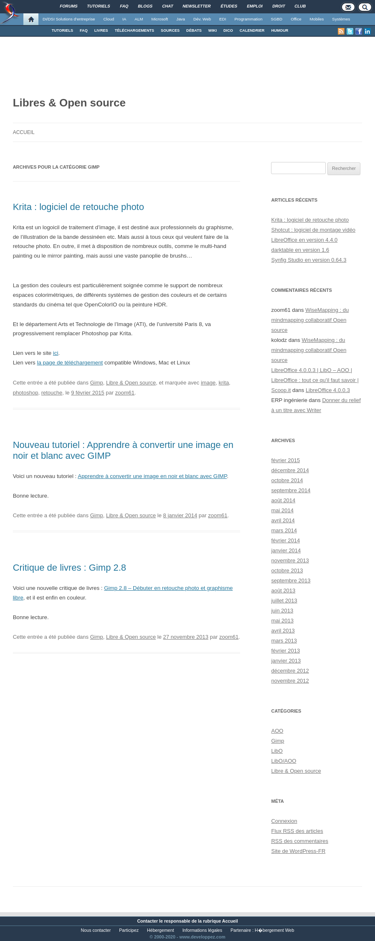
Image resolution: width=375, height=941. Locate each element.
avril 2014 (282, 520)
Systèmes (341, 19)
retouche (52, 393)
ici (55, 353)
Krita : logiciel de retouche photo (78, 207)
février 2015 (285, 460)
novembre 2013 (290, 560)
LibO (276, 751)
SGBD (276, 19)
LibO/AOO (283, 761)
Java (180, 19)
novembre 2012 (290, 681)
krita (224, 382)
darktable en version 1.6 (300, 250)
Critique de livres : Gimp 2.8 (69, 567)
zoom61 (124, 393)
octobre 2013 (287, 570)
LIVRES (101, 30)
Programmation (248, 19)
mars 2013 (283, 640)
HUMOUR (279, 30)
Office (296, 19)
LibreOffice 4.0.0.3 (328, 390)
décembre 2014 (290, 470)
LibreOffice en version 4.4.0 (304, 240)
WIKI (212, 30)
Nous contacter (96, 930)
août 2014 (283, 500)
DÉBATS (194, 30)
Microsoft (160, 19)
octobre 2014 (287, 480)
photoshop (25, 393)
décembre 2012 (290, 671)
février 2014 (285, 540)
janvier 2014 (286, 550)
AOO (277, 731)
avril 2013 (282, 630)
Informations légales (202, 930)
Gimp (96, 382)
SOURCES (170, 30)
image (208, 382)
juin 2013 (282, 610)
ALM (138, 19)
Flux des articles (297, 831)
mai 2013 (282, 620)
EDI (222, 19)
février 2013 (285, 651)
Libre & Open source (131, 382)
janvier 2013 (286, 661)
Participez (129, 930)
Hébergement (160, 930)
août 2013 (283, 590)
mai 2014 (282, 510)
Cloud (108, 19)
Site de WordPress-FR (298, 851)
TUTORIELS (62, 30)
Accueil (24, 132)
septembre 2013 (290, 580)
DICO (228, 30)
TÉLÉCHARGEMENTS (134, 30)
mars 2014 (283, 530)
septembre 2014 (290, 490)
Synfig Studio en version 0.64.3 (308, 260)
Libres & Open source (69, 102)
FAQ (84, 30)
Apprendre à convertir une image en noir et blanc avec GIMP (152, 476)
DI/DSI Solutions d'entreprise (69, 19)
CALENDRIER (252, 30)
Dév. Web (202, 19)
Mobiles (317, 19)
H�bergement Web (274, 930)
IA (124, 19)
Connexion (284, 821)
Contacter (147, 920)
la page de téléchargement (70, 362)
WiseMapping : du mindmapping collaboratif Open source (310, 320)
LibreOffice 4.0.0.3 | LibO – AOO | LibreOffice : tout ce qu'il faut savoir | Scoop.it (314, 380)
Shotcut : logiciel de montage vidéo (313, 230)
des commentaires (299, 841)
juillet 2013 (284, 600)
